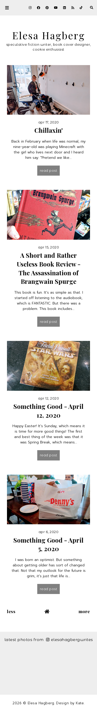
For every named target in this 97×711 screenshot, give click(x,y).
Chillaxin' (48, 130)
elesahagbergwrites (69, 639)
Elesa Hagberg (48, 35)
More (84, 611)
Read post (48, 170)
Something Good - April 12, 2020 (48, 410)
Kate (80, 703)
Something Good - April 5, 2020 (48, 544)
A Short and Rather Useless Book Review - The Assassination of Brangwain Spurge (48, 268)
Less (11, 611)
